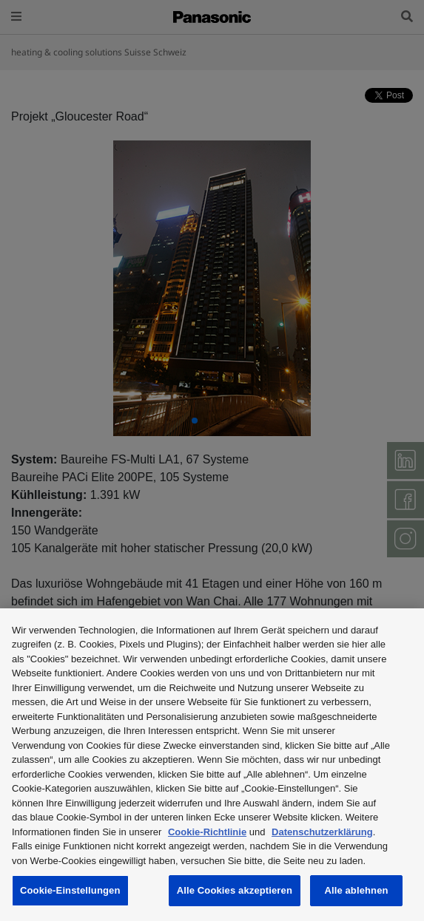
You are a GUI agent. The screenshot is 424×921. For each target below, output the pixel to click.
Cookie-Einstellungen (70, 890)
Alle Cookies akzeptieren (234, 890)
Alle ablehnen (356, 890)
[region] (212, 764)
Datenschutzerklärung (322, 831)
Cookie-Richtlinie (207, 831)
